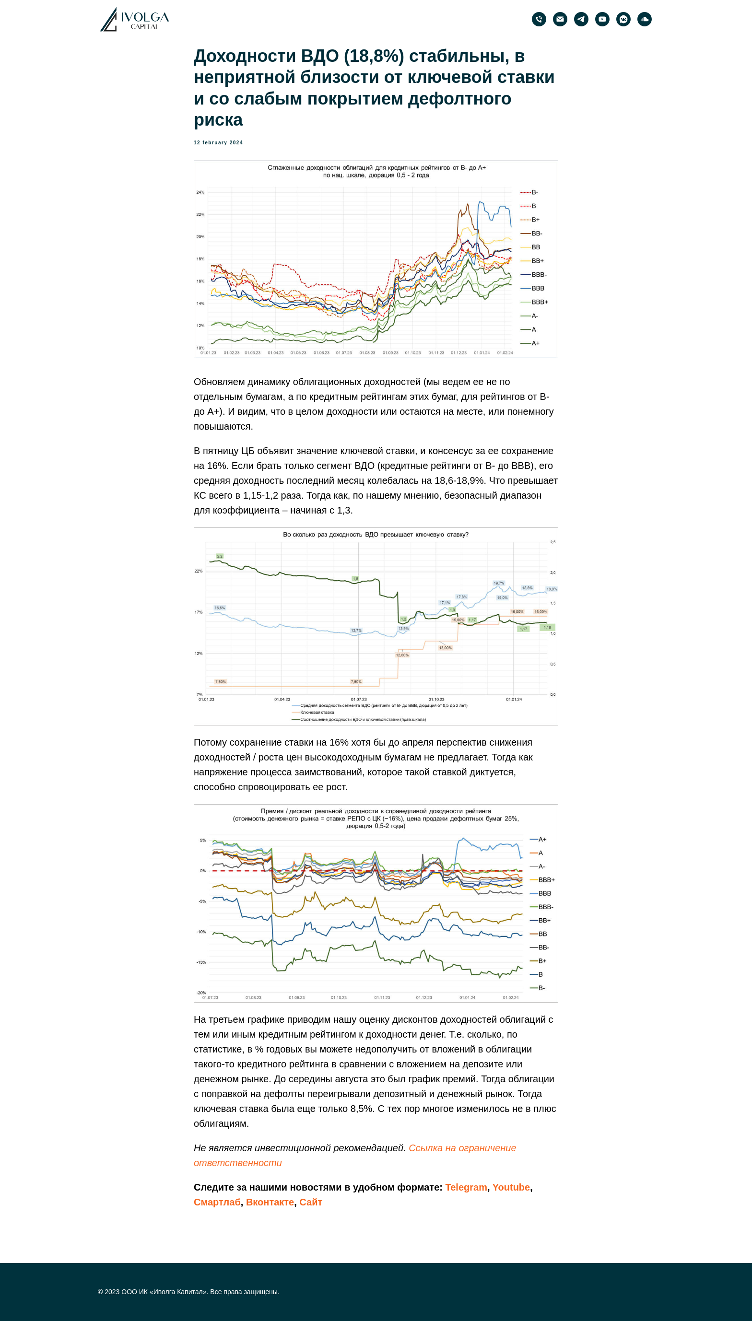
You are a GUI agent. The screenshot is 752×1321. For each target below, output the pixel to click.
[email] (560, 19)
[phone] (539, 19)
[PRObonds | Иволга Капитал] (581, 19)
